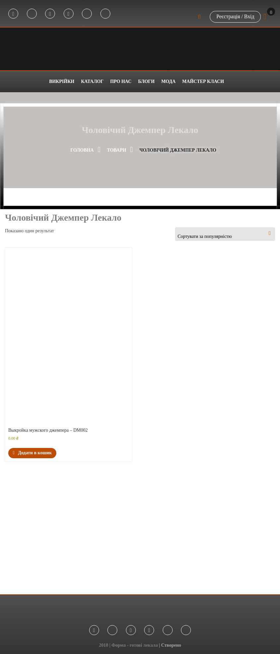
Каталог (92, 81)
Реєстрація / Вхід (235, 16)
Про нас (120, 81)
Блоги (146, 81)
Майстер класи (203, 81)
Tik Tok (87, 14)
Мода (168, 81)
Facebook (13, 14)
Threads (105, 14)
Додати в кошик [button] (32, 452)
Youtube (69, 14)
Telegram (32, 14)
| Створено (170, 645)
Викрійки (61, 81)
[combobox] (225, 234)
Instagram (50, 14)
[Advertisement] (140, 531)
